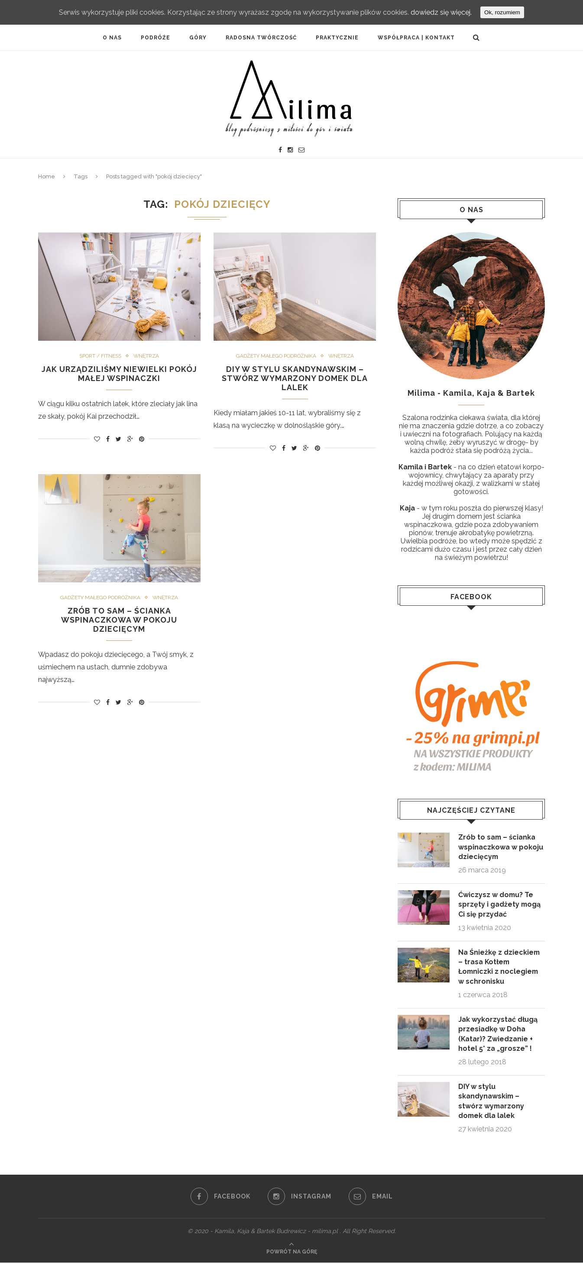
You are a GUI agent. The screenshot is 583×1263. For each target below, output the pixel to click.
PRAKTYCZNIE (337, 38)
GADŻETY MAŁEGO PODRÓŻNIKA (276, 356)
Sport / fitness (100, 356)
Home (46, 176)
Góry (198, 38)
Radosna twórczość (261, 38)
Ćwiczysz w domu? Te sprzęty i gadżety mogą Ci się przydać (499, 904)
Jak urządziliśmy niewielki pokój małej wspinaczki (119, 374)
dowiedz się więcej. (441, 12)
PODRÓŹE (155, 38)
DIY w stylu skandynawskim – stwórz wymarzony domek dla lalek (295, 378)
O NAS (112, 38)
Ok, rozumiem (502, 12)
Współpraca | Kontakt (416, 38)
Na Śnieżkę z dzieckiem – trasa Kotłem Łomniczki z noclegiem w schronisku (499, 966)
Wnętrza (146, 356)
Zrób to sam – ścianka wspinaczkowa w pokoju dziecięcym (119, 619)
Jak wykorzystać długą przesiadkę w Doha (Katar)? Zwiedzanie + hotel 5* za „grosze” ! (498, 1034)
